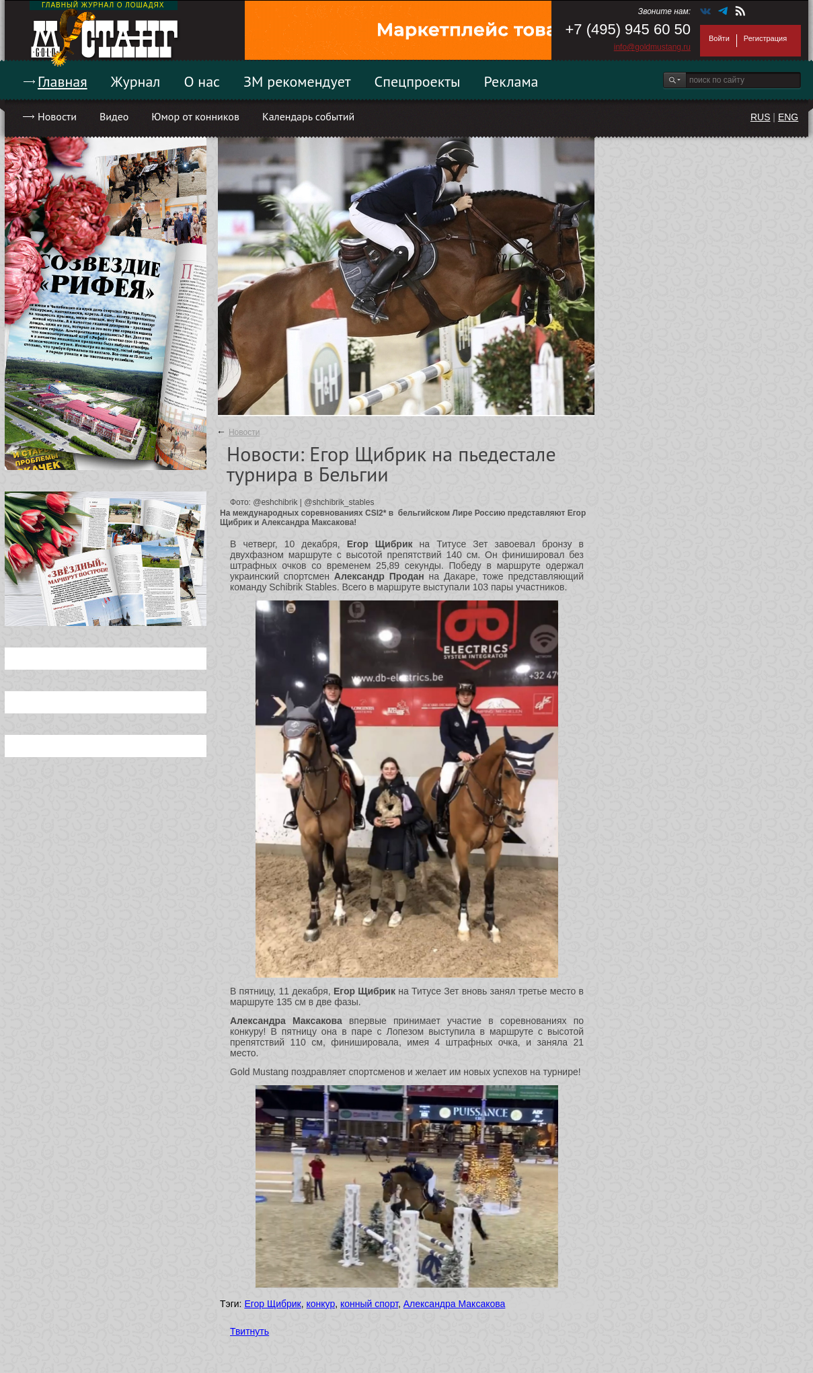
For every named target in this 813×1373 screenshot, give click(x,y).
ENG (788, 117)
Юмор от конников (195, 116)
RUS (760, 117)
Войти (719, 38)
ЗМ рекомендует (297, 81)
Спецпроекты (418, 81)
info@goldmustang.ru (652, 47)
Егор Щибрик (272, 1303)
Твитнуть (249, 1331)
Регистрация (765, 38)
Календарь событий (308, 116)
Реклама (511, 81)
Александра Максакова (454, 1303)
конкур (320, 1303)
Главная (62, 81)
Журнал (136, 81)
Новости (57, 116)
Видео (114, 116)
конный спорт (369, 1303)
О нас (202, 81)
